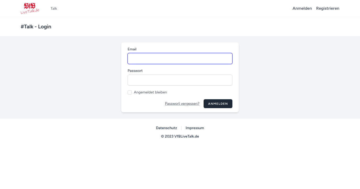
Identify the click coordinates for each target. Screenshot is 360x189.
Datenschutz (166, 128)
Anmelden (302, 8)
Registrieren (327, 8)
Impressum (195, 128)
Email (132, 49)
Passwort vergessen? (182, 103)
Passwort (135, 71)
